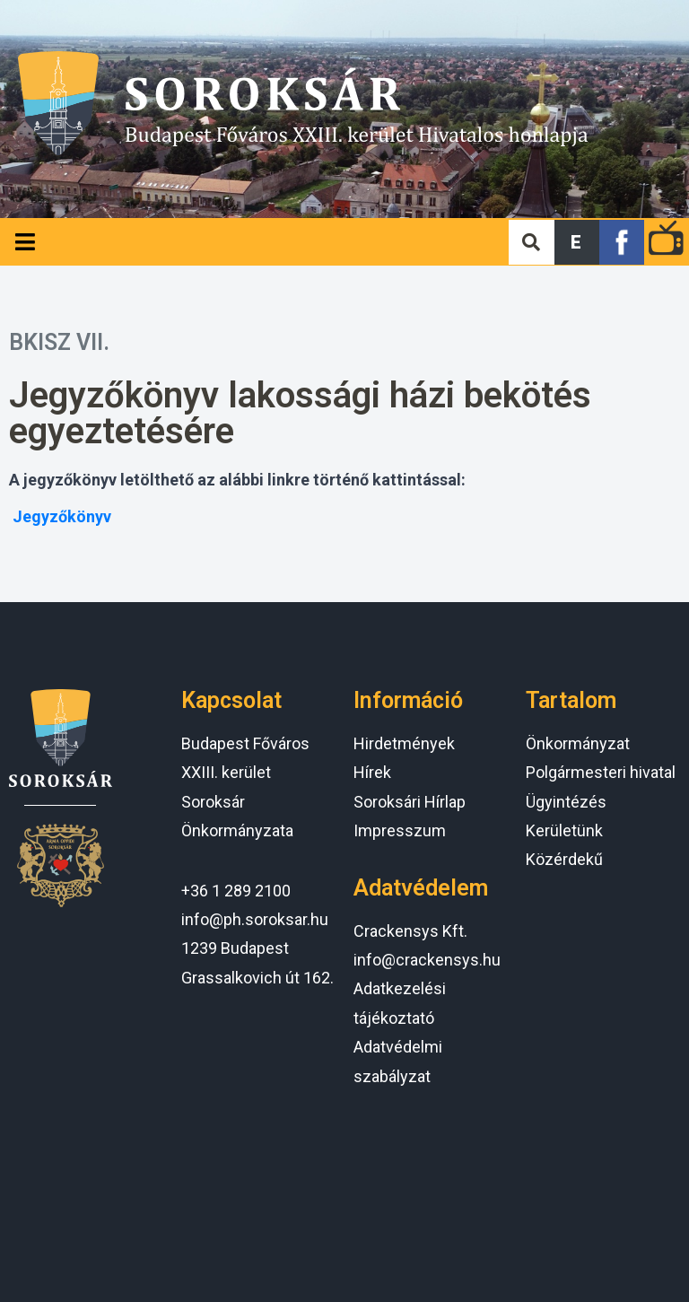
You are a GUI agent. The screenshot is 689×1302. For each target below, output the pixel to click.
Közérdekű (564, 859)
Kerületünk (564, 830)
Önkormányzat (578, 743)
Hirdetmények (404, 743)
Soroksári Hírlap (409, 801)
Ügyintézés (566, 801)
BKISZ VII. (59, 342)
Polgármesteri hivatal (601, 772)
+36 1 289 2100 (236, 890)
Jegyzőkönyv (62, 516)
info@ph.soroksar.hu (254, 919)
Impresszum (399, 830)
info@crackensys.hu (427, 959)
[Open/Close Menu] (24, 242)
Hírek (372, 772)
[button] (576, 242)
